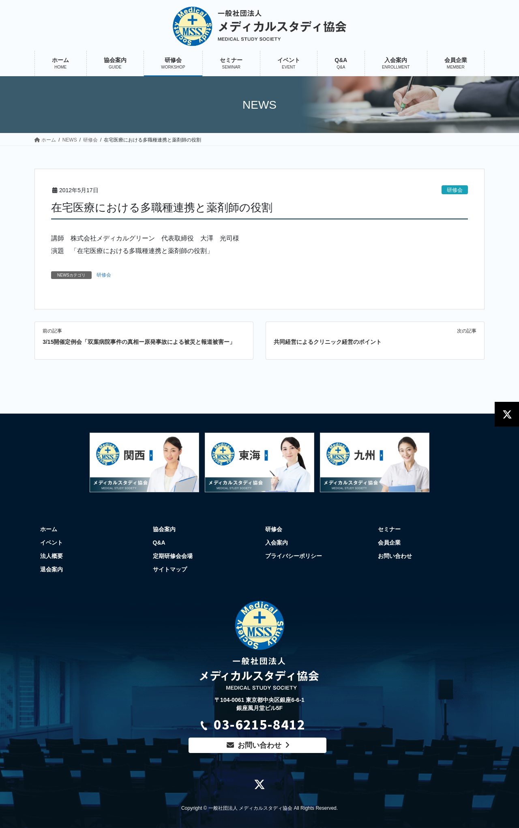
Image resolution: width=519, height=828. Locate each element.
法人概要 (51, 556)
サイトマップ (170, 569)
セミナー (389, 529)
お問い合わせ (395, 556)
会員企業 (389, 542)
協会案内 (164, 529)
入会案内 (276, 542)
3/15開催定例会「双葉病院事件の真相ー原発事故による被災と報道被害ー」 (139, 342)
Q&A (159, 542)
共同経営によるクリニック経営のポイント (328, 342)
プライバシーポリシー (293, 556)
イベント (51, 542)
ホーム (48, 529)
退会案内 (51, 569)
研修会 (455, 190)
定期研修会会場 (173, 556)
